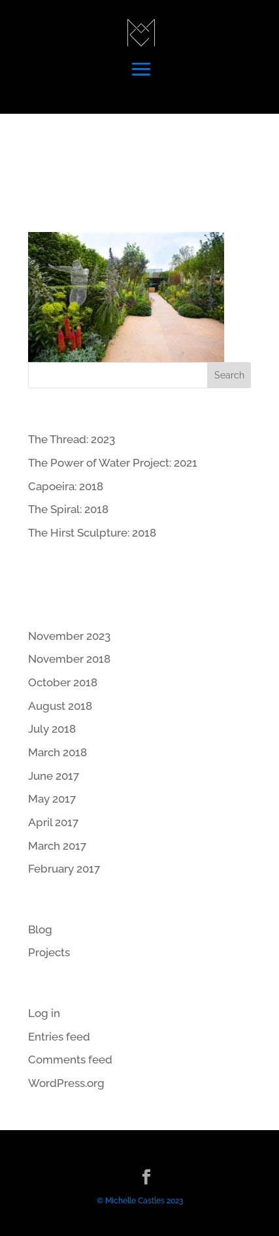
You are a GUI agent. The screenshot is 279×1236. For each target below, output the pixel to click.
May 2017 (52, 798)
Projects (49, 952)
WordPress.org (66, 1083)
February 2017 (64, 868)
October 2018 (62, 682)
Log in (44, 1013)
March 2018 (57, 752)
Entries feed (59, 1036)
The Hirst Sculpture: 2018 (92, 532)
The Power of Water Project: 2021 (112, 462)
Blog (40, 929)
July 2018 (52, 728)
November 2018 (69, 658)
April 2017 (53, 822)
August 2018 (60, 705)
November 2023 (69, 636)
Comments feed (70, 1059)
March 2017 (57, 845)
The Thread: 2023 (71, 439)
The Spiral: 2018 (68, 509)
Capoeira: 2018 (65, 486)
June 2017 (53, 775)
